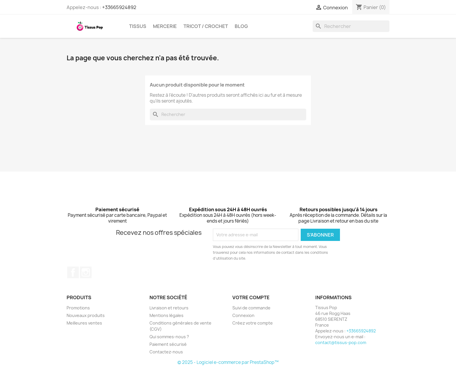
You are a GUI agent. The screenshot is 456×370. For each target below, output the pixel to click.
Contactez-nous (166, 352)
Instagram (86, 272)
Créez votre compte (252, 323)
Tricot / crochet (206, 26)
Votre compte (251, 297)
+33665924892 (119, 7)
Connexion (243, 315)
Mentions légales (166, 315)
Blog (241, 26)
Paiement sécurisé (168, 344)
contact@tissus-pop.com (340, 342)
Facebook (73, 272)
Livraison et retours (168, 308)
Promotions (78, 308)
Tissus (137, 26)
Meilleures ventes (84, 323)
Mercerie (165, 26)
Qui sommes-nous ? (169, 336)
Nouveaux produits (86, 315)
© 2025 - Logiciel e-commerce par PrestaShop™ (228, 362)
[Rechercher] (351, 26)
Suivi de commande (251, 308)
